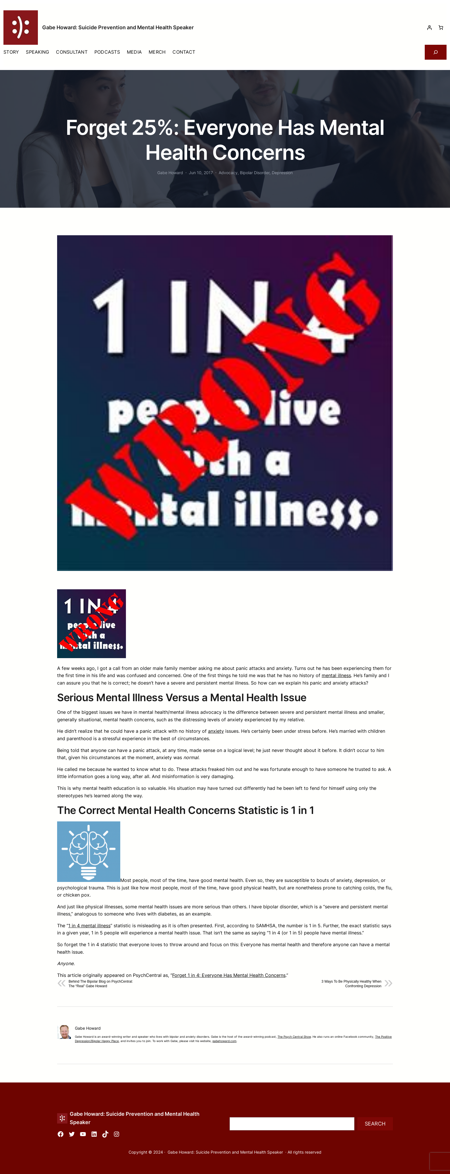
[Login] (429, 27)
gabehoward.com (224, 1041)
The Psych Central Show (294, 1036)
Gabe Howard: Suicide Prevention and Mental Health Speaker (118, 27)
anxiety (216, 731)
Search (375, 1124)
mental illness (336, 675)
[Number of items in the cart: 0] (441, 27)
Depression (282, 172)
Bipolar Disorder (254, 172)
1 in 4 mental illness (89, 925)
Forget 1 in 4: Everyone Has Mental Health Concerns (229, 975)
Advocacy (228, 172)
